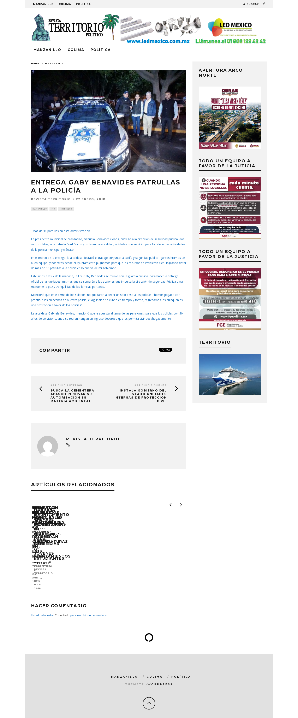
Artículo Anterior (66, 386)
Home (35, 63)
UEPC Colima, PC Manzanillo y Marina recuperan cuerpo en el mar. (145, 564)
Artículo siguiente (151, 386)
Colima (65, 4)
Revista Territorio (51, 198)
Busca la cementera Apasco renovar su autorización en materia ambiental (72, 396)
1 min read (66, 209)
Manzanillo (43, 4)
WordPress (160, 676)
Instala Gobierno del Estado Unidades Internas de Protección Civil (140, 396)
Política (83, 4)
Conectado (62, 607)
